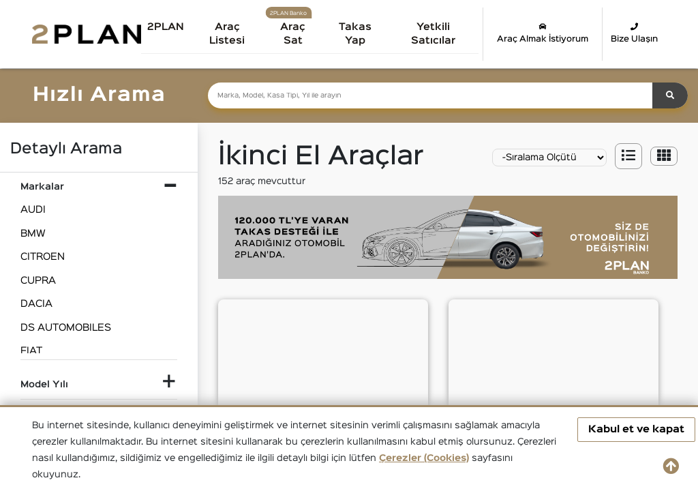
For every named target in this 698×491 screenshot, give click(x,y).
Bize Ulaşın (634, 33)
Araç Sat (297, 34)
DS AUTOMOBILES (65, 327)
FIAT (31, 350)
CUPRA (38, 280)
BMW (33, 233)
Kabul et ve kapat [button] (636, 429)
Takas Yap (359, 34)
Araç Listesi (233, 34)
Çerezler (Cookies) (424, 458)
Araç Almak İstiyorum (542, 33)
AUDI (33, 209)
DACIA (36, 303)
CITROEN (42, 256)
